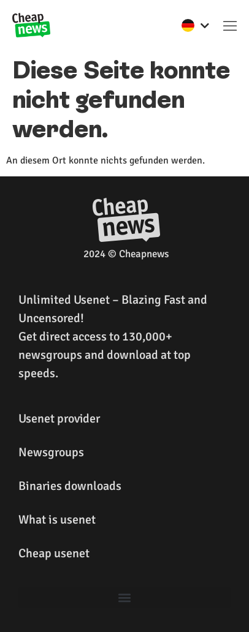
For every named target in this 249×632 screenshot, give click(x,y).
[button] (230, 25)
